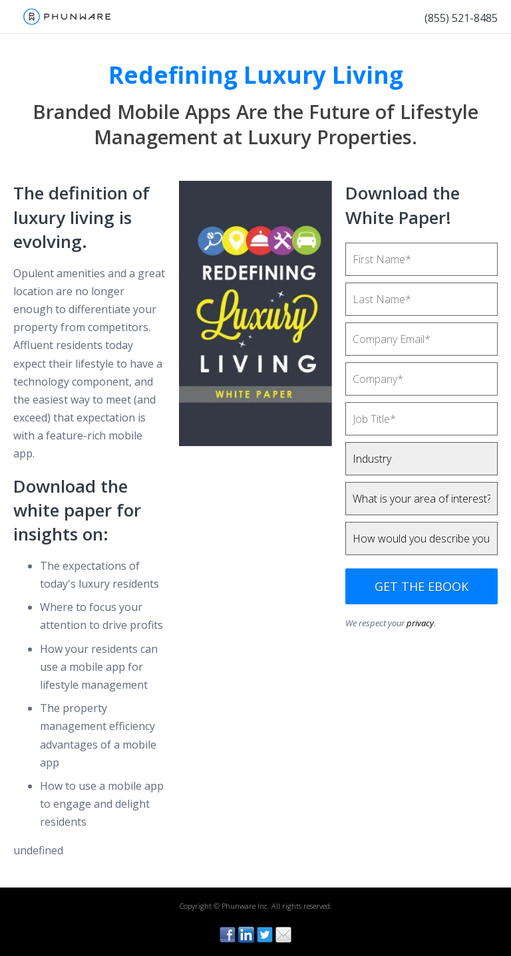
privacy (420, 623)
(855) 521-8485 (461, 18)
